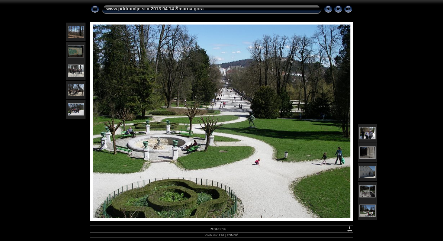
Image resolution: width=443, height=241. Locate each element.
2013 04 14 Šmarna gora (177, 8)
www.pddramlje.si (126, 8)
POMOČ (232, 235)
